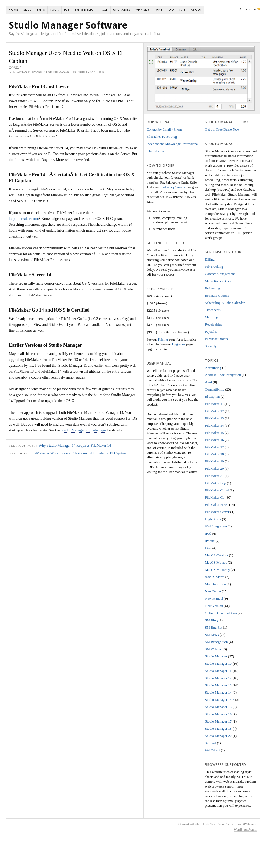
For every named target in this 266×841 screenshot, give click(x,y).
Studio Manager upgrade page (83, 430)
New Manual (214, 599)
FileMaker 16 (214, 440)
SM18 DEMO (84, 10)
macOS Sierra (214, 577)
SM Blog (211, 620)
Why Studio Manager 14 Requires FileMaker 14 (75, 446)
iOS (67, 10)
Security (210, 346)
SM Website (213, 649)
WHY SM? (142, 10)
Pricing (163, 339)
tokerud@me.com (174, 187)
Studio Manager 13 (62, 72)
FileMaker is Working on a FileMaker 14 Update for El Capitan (78, 453)
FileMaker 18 (214, 454)
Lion (208, 548)
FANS (159, 10)
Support (210, 743)
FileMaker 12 (214, 411)
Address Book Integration (223, 375)
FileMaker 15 (214, 433)
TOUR (54, 10)
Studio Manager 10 (218, 664)
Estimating (212, 288)
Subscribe (248, 9)
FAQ (171, 10)
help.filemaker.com (23, 219)
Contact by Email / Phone (164, 129)
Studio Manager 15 (218, 707)
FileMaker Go (214, 497)
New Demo (213, 591)
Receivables (213, 324)
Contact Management (220, 274)
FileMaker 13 (214, 418)
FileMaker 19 (214, 461)
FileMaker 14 (37, 72)
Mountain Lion (215, 584)
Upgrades (178, 344)
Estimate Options (217, 295)
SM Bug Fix (213, 627)
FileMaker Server (217, 512)
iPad (208, 534)
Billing (210, 259)
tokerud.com (155, 151)
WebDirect (212, 750)
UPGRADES (121, 10)
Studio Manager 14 (90, 72)
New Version (214, 606)
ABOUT (196, 10)
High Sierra (213, 519)
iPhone (210, 541)
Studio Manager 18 (218, 729)
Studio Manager (216, 656)
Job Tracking (214, 267)
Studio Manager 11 (218, 671)
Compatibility (214, 389)
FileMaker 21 (214, 476)
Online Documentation (221, 613)
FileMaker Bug (215, 483)
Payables (211, 332)
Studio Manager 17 (218, 721)
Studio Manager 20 (218, 736)
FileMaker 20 (214, 469)
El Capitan (19, 72)
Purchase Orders (216, 339)
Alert (208, 382)
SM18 (41, 10)
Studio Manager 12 (218, 678)
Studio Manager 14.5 (219, 700)
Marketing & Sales (218, 281)
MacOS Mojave (216, 562)
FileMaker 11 (214, 404)
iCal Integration (216, 526)
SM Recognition (216, 642)
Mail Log (211, 317)
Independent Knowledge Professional (173, 144)
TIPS (182, 10)
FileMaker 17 (214, 447)
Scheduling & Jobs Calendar (225, 303)
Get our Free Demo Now (222, 129)
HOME (13, 10)
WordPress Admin (245, 829)
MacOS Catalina (216, 555)
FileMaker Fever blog (162, 137)
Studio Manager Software (68, 25)
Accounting (213, 368)
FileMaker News (216, 505)
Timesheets (213, 310)
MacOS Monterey (217, 570)
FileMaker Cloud (217, 490)
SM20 (27, 10)
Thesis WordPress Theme (217, 824)
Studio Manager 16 (218, 714)
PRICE (103, 10)
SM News (212, 635)
